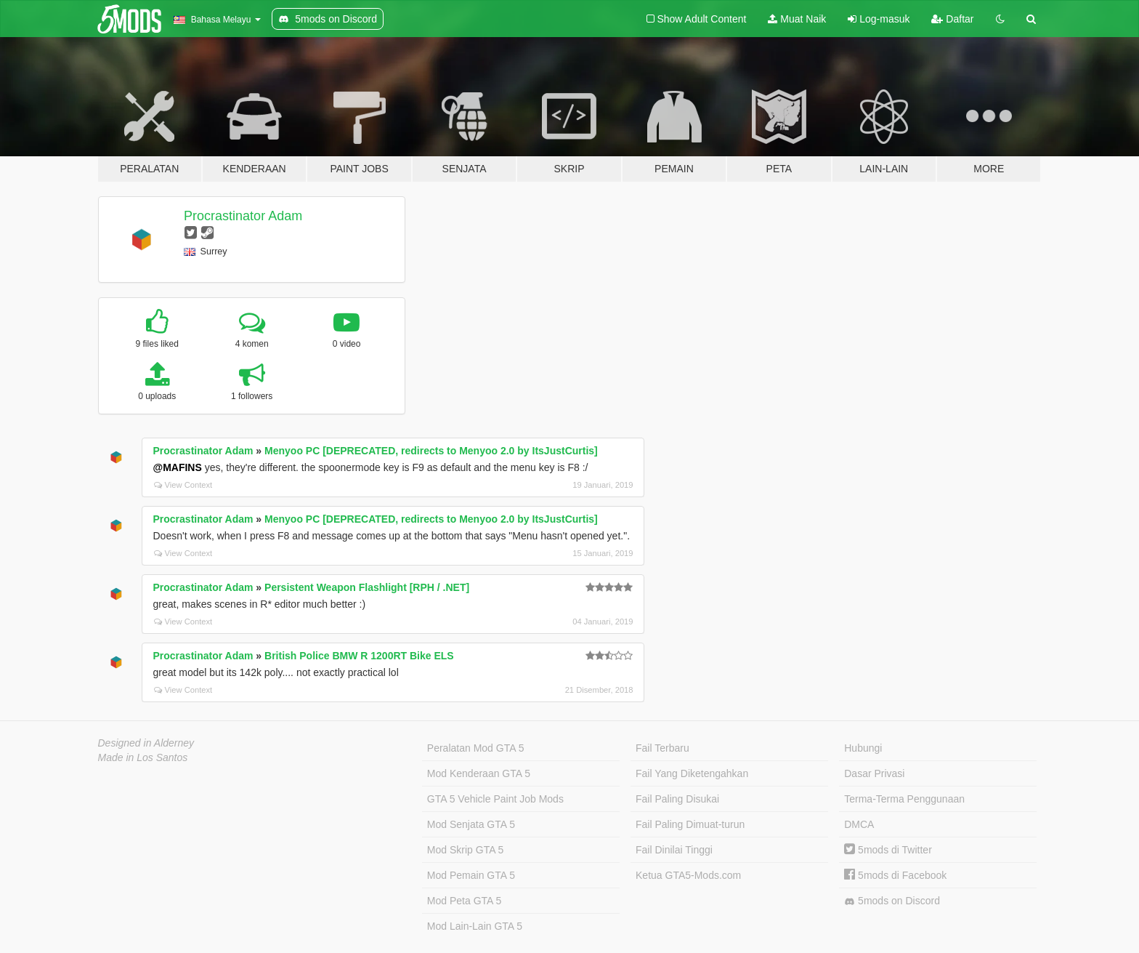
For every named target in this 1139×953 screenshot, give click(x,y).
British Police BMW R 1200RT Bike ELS (359, 656)
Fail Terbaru (662, 748)
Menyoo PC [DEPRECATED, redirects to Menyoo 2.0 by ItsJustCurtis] (431, 451)
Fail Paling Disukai (677, 799)
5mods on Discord (892, 901)
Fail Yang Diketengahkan (692, 773)
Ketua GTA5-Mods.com (688, 875)
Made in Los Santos (143, 757)
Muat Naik (797, 19)
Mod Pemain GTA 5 (471, 875)
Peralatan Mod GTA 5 (475, 748)
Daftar (952, 19)
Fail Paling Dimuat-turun (690, 824)
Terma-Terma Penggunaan (904, 799)
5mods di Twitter (888, 849)
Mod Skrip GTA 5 (465, 850)
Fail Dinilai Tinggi (674, 850)
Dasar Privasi (874, 773)
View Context (183, 484)
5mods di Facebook (895, 875)
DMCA (859, 824)
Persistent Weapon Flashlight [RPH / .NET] (366, 587)
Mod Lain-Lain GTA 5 (474, 926)
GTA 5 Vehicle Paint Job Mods (495, 799)
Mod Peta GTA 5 (464, 900)
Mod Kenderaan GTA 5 (478, 773)
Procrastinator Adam (243, 216)
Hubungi (863, 748)
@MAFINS (177, 467)
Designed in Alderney (146, 743)
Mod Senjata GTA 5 (471, 824)
